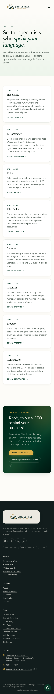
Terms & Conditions (10, 618)
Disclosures (7, 642)
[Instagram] (17, 540)
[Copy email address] (10, 465)
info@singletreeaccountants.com (19, 669)
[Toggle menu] (49, 7)
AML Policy (7, 625)
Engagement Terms (10, 632)
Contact (6, 601)
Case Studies (8, 598)
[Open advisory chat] (47, 687)
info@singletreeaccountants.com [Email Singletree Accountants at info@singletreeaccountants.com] (25, 459)
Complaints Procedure (12, 628)
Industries (7, 595)
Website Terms (8, 635)
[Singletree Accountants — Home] (18, 7)
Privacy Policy (8, 615)
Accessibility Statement (12, 638)
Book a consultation (21, 453)
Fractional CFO (8, 564)
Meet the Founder (10, 591)
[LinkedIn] (5, 540)
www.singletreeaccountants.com (27, 690)
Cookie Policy (8, 621)
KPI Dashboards (9, 568)
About (5, 588)
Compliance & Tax (10, 561)
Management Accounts (12, 571)
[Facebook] (11, 540)
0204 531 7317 (12, 665)
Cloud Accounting (10, 575)
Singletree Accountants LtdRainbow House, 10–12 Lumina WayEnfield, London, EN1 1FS (20, 658)
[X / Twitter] (24, 540)
